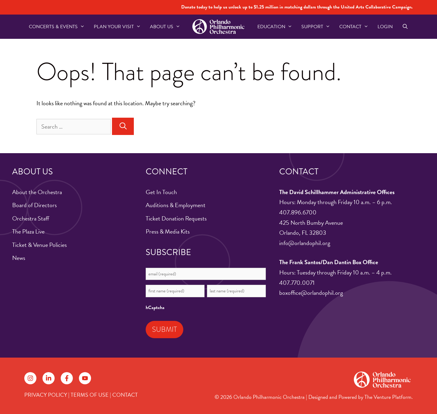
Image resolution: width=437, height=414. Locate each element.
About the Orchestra (37, 192)
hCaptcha (155, 307)
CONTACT (125, 395)
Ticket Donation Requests (176, 218)
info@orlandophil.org (304, 242)
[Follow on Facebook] (67, 378)
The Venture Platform (388, 397)
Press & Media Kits (168, 231)
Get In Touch (161, 192)
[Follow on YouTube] (85, 378)
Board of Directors (34, 205)
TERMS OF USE (90, 395)
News (18, 257)
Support (318, 27)
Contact (356, 27)
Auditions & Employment (175, 205)
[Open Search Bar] (405, 27)
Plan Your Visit (119, 27)
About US (167, 27)
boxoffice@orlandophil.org (311, 292)
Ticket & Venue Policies (39, 244)
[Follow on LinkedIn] (48, 378)
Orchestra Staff (30, 218)
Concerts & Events (59, 27)
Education (277, 27)
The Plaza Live (28, 231)
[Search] (123, 126)
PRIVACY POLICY (45, 395)
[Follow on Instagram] (30, 378)
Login (385, 26)
